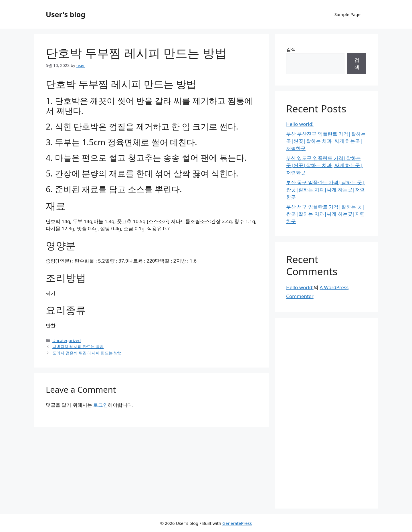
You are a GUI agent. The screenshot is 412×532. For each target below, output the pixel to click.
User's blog (65, 14)
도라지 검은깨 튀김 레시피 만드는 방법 (87, 353)
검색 (291, 49)
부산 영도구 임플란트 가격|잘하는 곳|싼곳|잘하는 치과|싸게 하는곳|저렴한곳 (324, 165)
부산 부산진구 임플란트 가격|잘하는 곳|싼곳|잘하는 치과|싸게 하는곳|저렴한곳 (326, 141)
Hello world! (300, 124)
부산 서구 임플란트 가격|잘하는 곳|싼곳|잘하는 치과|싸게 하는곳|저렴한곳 (325, 214)
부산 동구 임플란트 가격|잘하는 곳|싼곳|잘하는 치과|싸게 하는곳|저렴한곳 (325, 189)
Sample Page (347, 14)
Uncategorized (66, 340)
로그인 (100, 405)
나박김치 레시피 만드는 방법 (78, 346)
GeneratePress (237, 523)
